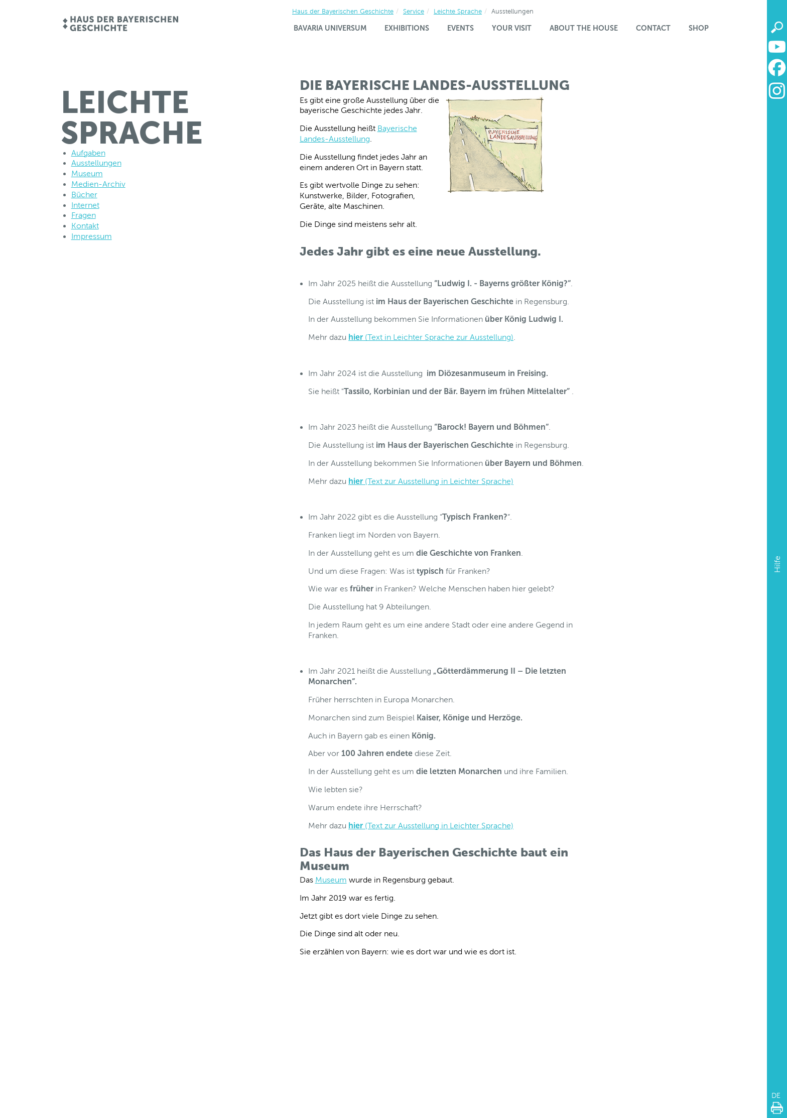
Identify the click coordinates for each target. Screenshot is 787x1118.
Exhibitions (406, 28)
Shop (699, 28)
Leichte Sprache (458, 11)
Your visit (512, 28)
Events (460, 28)
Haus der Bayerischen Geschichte (343, 11)
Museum (331, 880)
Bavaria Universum (330, 28)
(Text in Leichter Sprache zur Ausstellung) (430, 337)
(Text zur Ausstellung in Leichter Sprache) (430, 481)
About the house (584, 28)
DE (775, 1095)
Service (413, 11)
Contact (653, 28)
